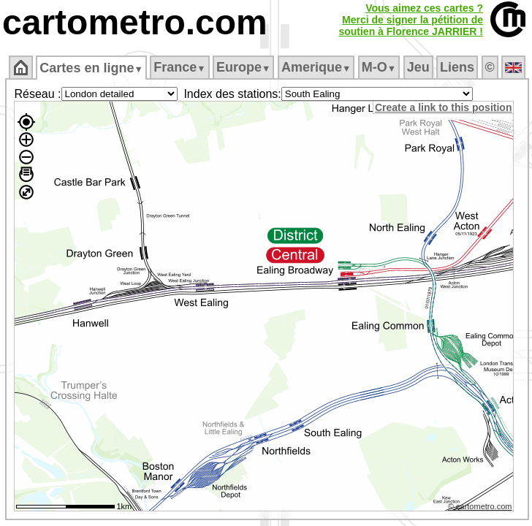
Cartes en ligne (90, 68)
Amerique (316, 67)
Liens (457, 67)
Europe (243, 67)
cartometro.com (134, 22)
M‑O (379, 67)
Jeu (418, 67)
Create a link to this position (443, 107)
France (179, 67)
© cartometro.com (480, 506)
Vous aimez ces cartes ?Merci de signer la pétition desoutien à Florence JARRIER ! (410, 19)
